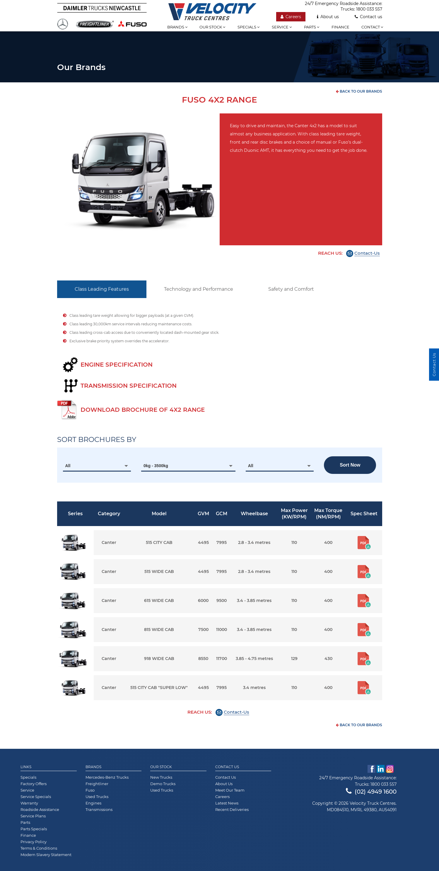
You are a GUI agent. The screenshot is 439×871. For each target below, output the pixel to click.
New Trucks (161, 777)
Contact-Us (367, 253)
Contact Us (227, 767)
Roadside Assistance (40, 809)
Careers (291, 16)
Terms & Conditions (39, 848)
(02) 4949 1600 (371, 791)
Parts (311, 27)
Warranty (29, 803)
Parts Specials (34, 828)
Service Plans (33, 816)
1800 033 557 (369, 9)
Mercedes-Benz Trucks (107, 777)
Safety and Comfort (291, 289)
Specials (248, 27)
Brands (177, 27)
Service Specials (36, 796)
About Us (224, 783)
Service (282, 27)
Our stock (212, 27)
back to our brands (359, 91)
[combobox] (97, 466)
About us (328, 16)
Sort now (350, 464)
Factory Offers (34, 783)
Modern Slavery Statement (46, 854)
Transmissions (99, 809)
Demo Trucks (162, 783)
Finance (340, 27)
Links (26, 767)
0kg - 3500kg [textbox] (156, 465)
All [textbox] (68, 465)
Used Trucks (97, 796)
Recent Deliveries (232, 809)
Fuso (90, 790)
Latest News (226, 803)
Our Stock (161, 767)
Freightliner (97, 783)
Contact (372, 27)
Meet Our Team (230, 790)
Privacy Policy (34, 841)
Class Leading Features (102, 289)
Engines (93, 803)
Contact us (368, 16)
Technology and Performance (198, 289)
